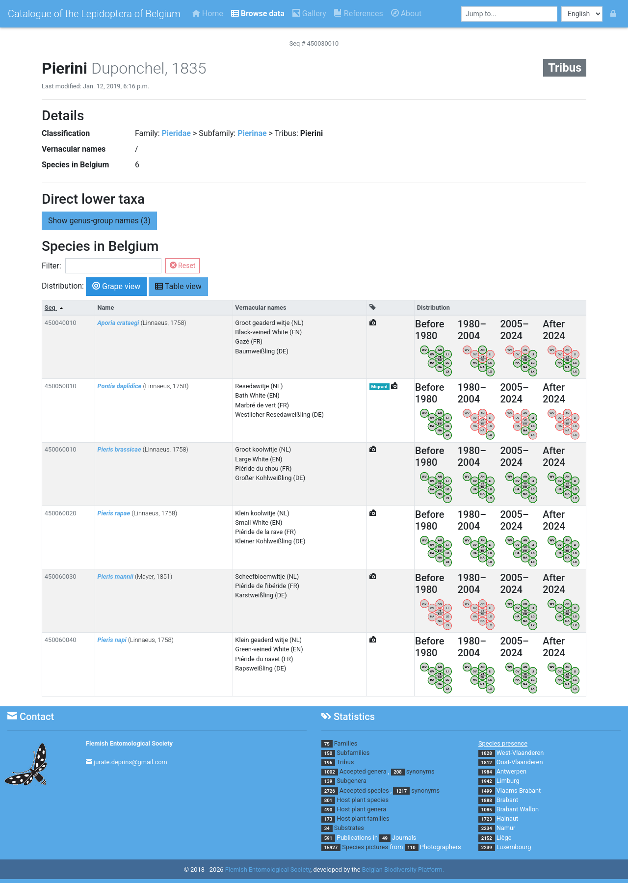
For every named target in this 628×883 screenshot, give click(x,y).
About (406, 13)
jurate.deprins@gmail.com (130, 762)
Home (207, 13)
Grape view (116, 286)
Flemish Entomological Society (129, 743)
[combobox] (509, 14)
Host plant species (363, 799)
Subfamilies (353, 752)
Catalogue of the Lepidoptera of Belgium (94, 14)
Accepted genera (363, 771)
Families (346, 743)
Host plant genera (361, 809)
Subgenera (351, 780)
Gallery (309, 13)
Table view (178, 286)
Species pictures (365, 847)
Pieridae (176, 133)
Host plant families (363, 818)
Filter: (51, 265)
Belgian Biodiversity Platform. (403, 869)
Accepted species (364, 790)
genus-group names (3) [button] (99, 220)
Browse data (258, 13)
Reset (183, 265)
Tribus (345, 762)
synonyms (420, 771)
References (358, 13)
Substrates (349, 827)
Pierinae (251, 133)
